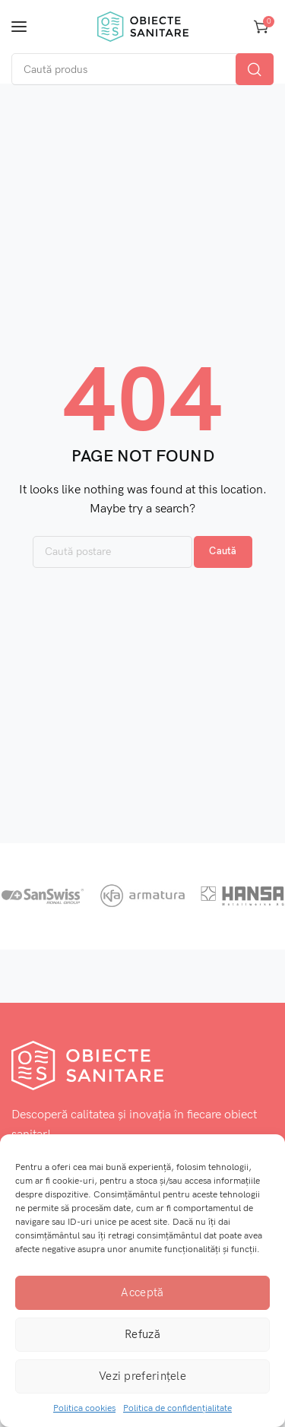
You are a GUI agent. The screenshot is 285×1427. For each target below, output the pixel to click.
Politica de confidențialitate (177, 1408)
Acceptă (142, 1292)
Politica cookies (84, 1408)
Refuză (142, 1334)
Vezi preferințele (142, 1376)
